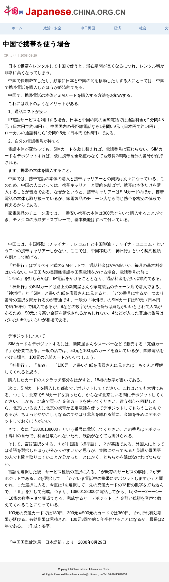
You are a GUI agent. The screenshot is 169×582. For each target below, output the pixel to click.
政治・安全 (52, 28)
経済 (117, 28)
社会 (142, 28)
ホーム (17, 28)
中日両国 (88, 28)
